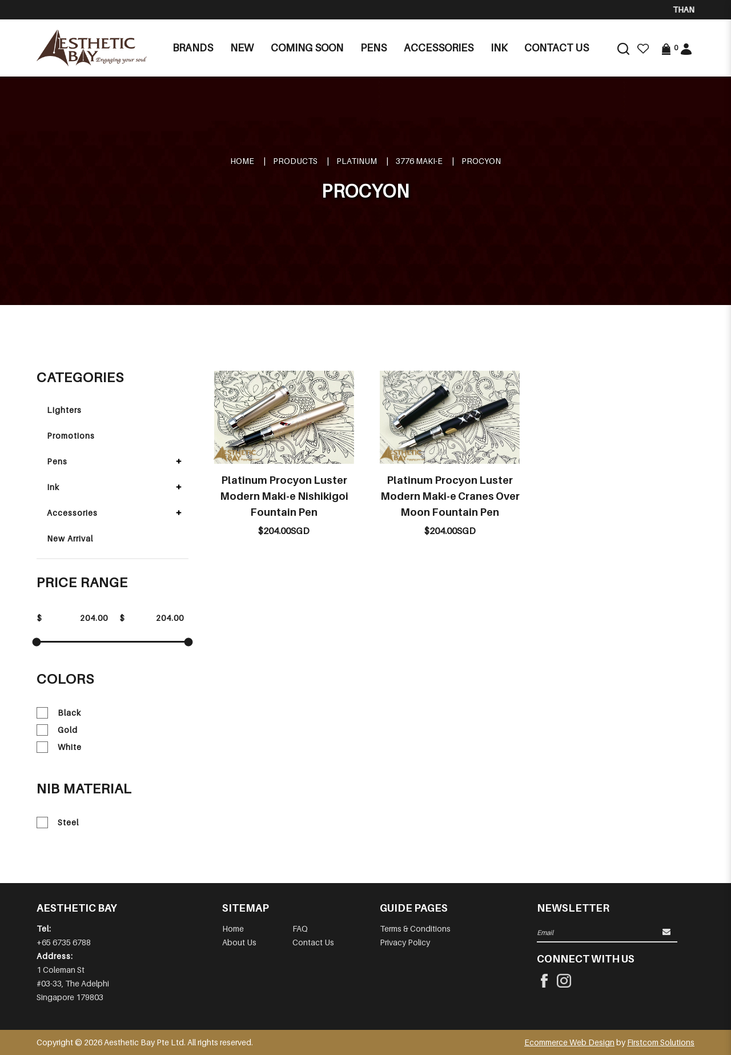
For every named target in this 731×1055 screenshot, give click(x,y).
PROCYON (481, 161)
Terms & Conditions (415, 928)
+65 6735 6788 (64, 942)
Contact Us (313, 942)
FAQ (300, 928)
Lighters (64, 410)
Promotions (71, 435)
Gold (57, 730)
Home (242, 161)
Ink (53, 487)
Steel (58, 822)
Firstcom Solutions (660, 1042)
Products (295, 161)
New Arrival (70, 538)
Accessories (72, 513)
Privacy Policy (405, 942)
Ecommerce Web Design (569, 1042)
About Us (239, 942)
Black (59, 713)
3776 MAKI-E (419, 161)
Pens (57, 461)
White (59, 747)
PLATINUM (356, 161)
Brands (192, 48)
